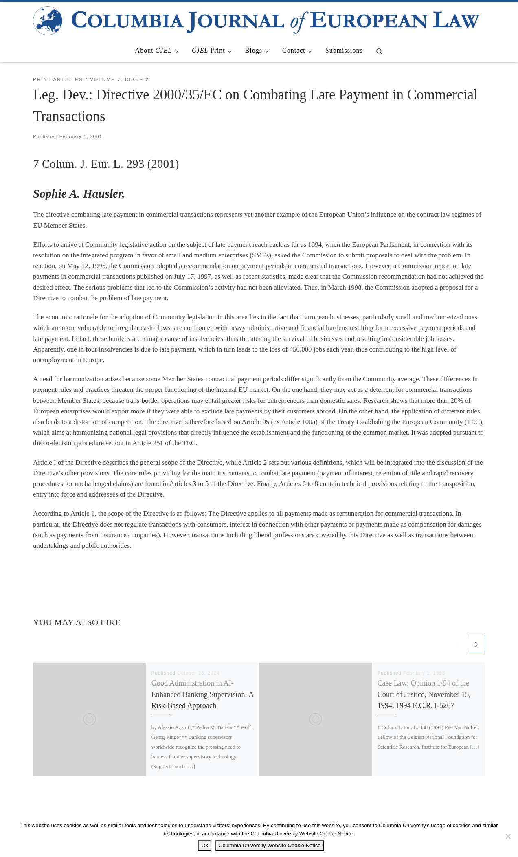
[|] (256, 19)
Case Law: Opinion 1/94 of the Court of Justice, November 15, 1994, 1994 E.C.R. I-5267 (424, 694)
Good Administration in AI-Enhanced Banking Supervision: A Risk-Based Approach (202, 694)
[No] (508, 836)
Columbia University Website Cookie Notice (269, 845)
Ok (204, 845)
